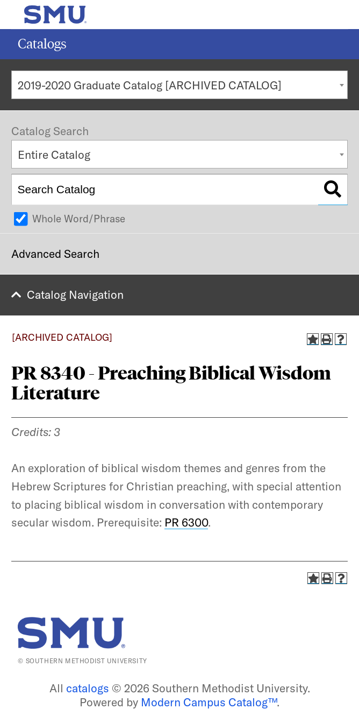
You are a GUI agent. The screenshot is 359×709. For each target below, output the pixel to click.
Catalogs (42, 44)
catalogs (87, 688)
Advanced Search (55, 254)
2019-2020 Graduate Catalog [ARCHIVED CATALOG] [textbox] (150, 85)
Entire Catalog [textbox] (54, 155)
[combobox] (179, 85)
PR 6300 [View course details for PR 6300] (186, 522)
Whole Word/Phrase (78, 218)
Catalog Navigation (75, 294)
